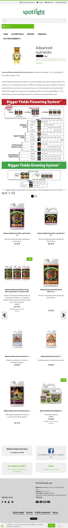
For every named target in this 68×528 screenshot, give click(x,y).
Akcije (51, 465)
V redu (51, 525)
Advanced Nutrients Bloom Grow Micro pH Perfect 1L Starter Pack (17, 290)
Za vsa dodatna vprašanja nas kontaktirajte (17, 470)
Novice (55, 512)
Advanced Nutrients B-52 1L (51, 356)
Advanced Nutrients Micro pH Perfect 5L (51, 234)
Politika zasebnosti (12, 38)
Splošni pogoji (17, 34)
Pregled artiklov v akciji (51, 469)
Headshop (42, 34)
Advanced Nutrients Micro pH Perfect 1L (16, 234)
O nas (5, 34)
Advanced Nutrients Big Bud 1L (51, 411)
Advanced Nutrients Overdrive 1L (17, 356)
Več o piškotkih (60, 525)
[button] (63, 315)
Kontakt (30, 34)
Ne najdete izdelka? (17, 465)
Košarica (6, 26)
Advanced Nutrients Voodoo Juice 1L (17, 411)
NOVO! (18, 317)
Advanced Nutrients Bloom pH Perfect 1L (51, 290)
